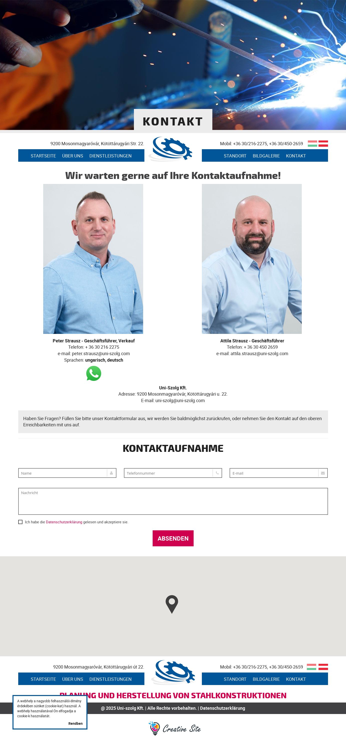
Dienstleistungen (110, 156)
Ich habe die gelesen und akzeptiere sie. (73, 521)
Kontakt (296, 156)
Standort (235, 156)
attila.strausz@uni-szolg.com (259, 353)
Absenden (173, 538)
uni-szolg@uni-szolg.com (180, 400)
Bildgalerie (266, 156)
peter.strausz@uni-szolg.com (101, 353)
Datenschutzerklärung (64, 521)
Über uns (72, 156)
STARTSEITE (43, 156)
